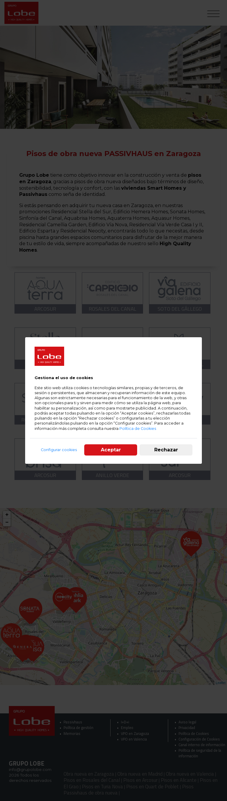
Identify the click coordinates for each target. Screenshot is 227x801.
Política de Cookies (137, 428)
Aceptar (111, 450)
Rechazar (166, 450)
